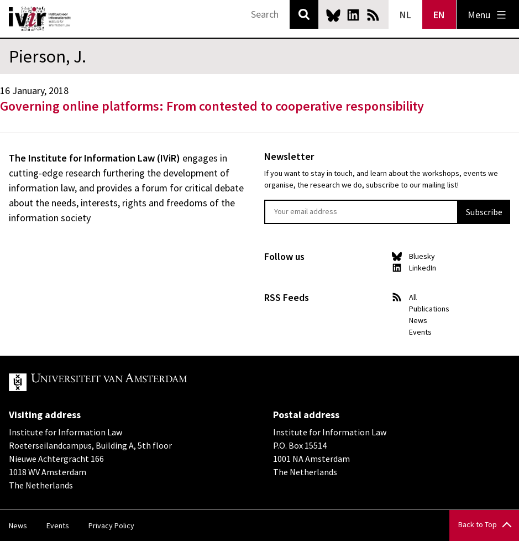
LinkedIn (353, 15)
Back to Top (477, 524)
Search (304, 14)
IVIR (40, 19)
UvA (137, 382)
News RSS (373, 15)
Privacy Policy (111, 525)
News (418, 320)
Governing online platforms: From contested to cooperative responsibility (212, 106)
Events (420, 332)
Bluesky (333, 15)
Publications (429, 309)
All (413, 297)
